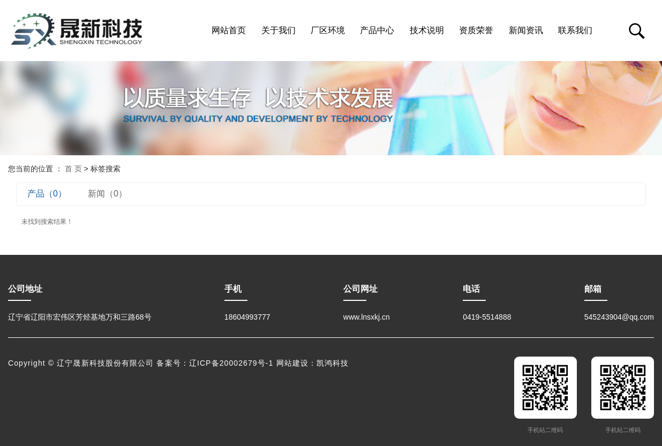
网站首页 (229, 30)
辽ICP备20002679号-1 (231, 363)
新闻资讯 (526, 30)
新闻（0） (107, 193)
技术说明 (427, 30)
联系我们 (575, 30)
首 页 (73, 168)
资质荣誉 (476, 30)
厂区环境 (328, 30)
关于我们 (278, 30)
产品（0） (46, 193)
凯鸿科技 (333, 363)
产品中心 (377, 30)
